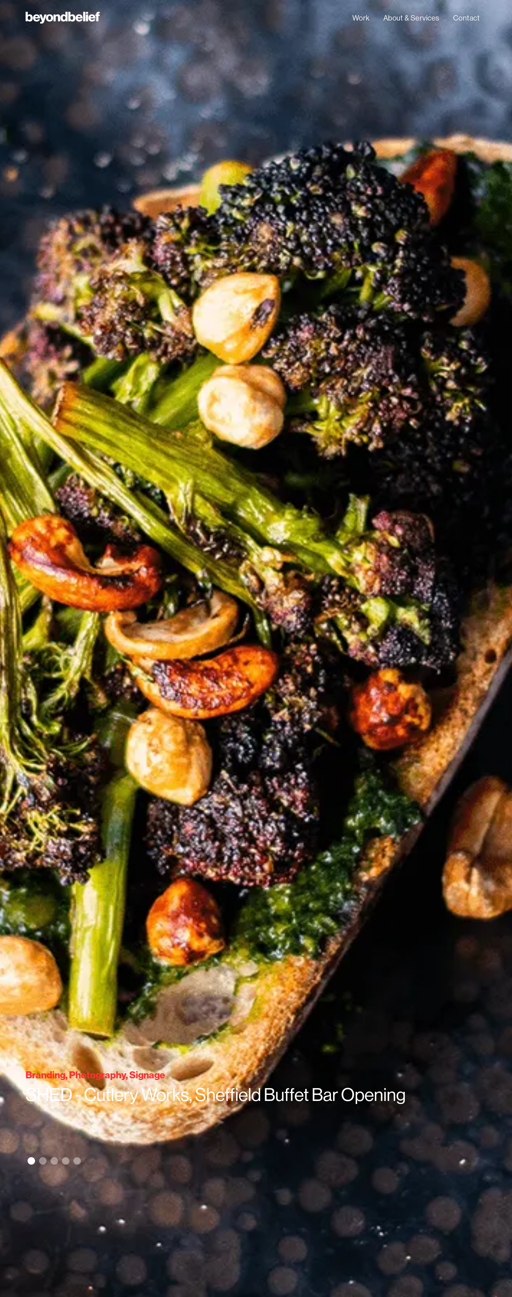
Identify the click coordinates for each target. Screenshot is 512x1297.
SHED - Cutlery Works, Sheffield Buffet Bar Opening (216, 1095)
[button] (31, 1161)
